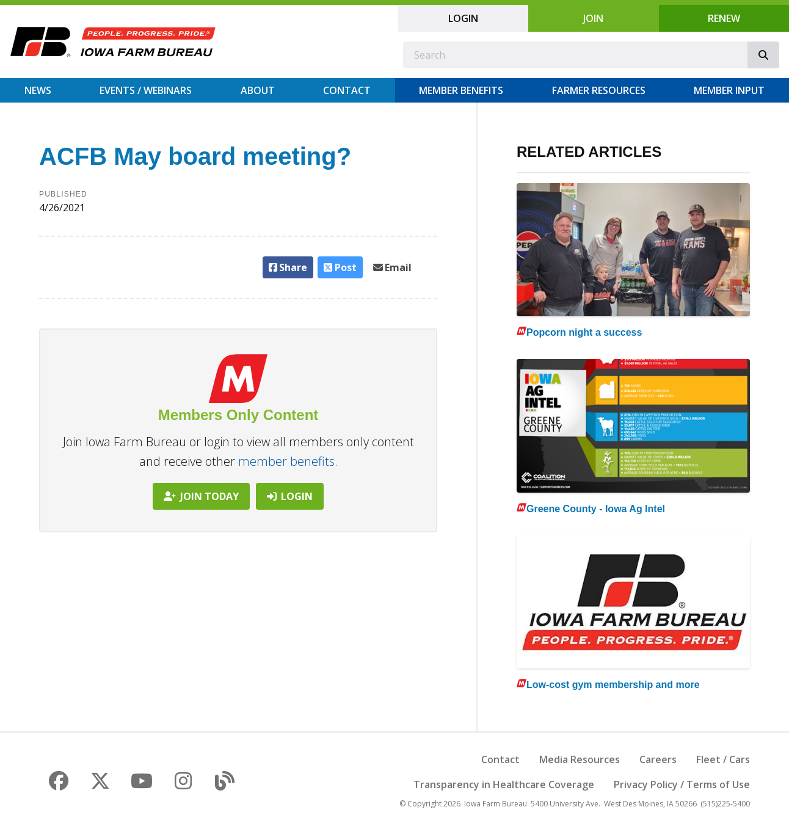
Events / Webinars (146, 90)
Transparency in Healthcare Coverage (503, 784)
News (37, 90)
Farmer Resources (598, 90)
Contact (347, 90)
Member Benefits (461, 90)
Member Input (729, 90)
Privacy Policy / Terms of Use (682, 784)
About (258, 90)
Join (593, 18)
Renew (724, 18)
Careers (658, 759)
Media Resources (579, 759)
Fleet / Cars (723, 759)
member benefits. (288, 461)
